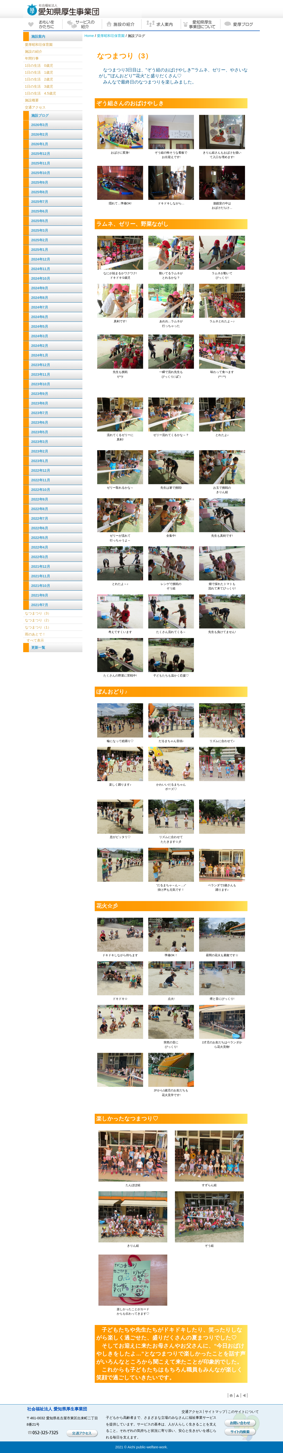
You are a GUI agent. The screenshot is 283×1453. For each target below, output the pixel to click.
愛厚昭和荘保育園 (111, 35)
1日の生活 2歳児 (39, 79)
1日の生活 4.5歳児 (40, 93)
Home (89, 35)
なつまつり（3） (38, 613)
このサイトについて (243, 1411)
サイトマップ (215, 1411)
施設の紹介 (33, 51)
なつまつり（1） (38, 627)
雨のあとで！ (35, 634)
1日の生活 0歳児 (39, 65)
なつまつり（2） (38, 620)
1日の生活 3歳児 (39, 86)
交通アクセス (35, 107)
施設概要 (32, 100)
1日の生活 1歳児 (39, 72)
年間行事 (32, 58)
